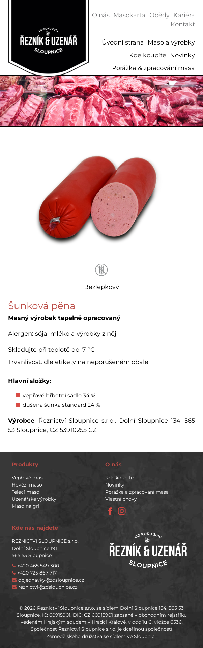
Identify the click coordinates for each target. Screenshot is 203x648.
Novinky (182, 55)
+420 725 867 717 (37, 573)
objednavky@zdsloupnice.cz (51, 580)
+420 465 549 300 (38, 566)
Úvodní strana (123, 42)
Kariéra (184, 15)
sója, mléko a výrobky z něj (75, 333)
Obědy (159, 15)
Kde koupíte (147, 55)
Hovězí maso (27, 485)
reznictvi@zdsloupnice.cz (47, 587)
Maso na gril (26, 506)
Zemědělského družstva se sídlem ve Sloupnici (101, 636)
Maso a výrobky (171, 42)
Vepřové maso (29, 478)
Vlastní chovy (121, 499)
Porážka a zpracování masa (137, 492)
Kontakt (183, 24)
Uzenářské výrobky (34, 499)
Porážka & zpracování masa (153, 68)
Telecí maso (25, 492)
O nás (101, 15)
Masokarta (129, 15)
